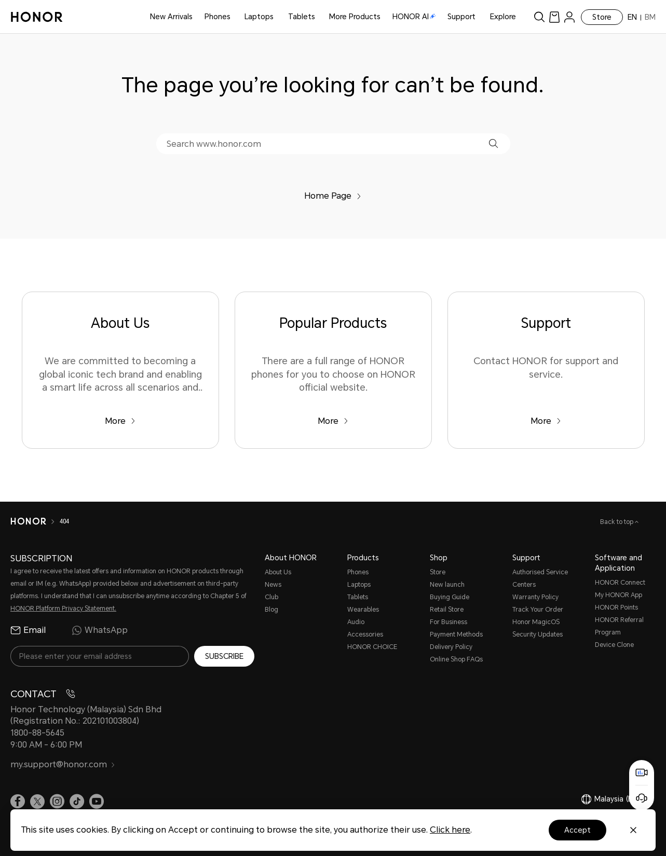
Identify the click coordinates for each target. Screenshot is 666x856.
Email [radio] (28, 630)
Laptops (259, 16)
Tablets (301, 16)
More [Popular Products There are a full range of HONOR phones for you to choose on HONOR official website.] (333, 421)
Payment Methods (456, 634)
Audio (355, 622)
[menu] (569, 17)
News (273, 584)
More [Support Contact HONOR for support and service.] (546, 421)
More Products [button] (354, 16)
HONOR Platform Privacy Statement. (63, 608)
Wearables (363, 609)
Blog (271, 609)
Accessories (365, 634)
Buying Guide (449, 597)
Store (601, 17)
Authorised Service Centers (540, 578)
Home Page (332, 196)
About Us (278, 572)
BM (650, 17)
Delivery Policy (451, 647)
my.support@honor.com (62, 764)
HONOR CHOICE (372, 647)
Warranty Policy (535, 597)
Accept (577, 830)
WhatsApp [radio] (100, 630)
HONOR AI (414, 16)
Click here (450, 830)
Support (461, 16)
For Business (448, 622)
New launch (447, 584)
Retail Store (447, 609)
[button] (493, 143)
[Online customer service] (641, 797)
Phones (217, 16)
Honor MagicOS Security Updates (537, 628)
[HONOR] (28, 521)
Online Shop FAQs (456, 659)
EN (632, 17)
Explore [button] (503, 16)
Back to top (617, 522)
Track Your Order (537, 609)
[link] (554, 17)
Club (271, 597)
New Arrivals (171, 16)
